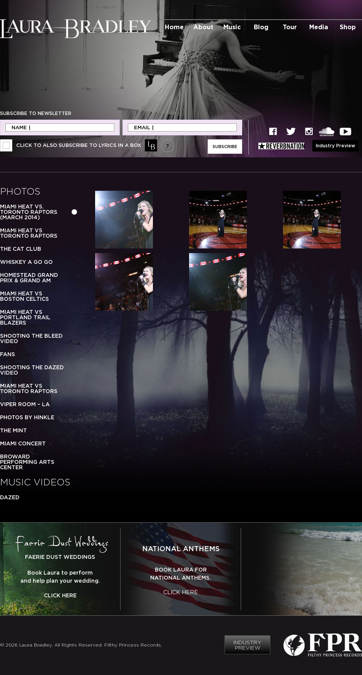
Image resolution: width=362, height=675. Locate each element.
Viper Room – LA (25, 404)
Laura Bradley (75, 28)
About (203, 26)
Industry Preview (335, 145)
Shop (348, 26)
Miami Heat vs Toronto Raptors (28, 233)
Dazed (10, 497)
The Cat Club (20, 249)
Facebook (273, 131)
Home (174, 26)
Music (232, 26)
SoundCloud (326, 131)
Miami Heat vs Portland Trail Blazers (25, 317)
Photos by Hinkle (27, 417)
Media (318, 26)
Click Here (60, 595)
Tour (290, 26)
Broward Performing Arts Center (27, 462)
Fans (7, 354)
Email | (144, 127)
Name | (21, 127)
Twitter (291, 131)
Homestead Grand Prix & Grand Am (29, 277)
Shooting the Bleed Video (31, 338)
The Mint (13, 430)
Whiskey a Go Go (26, 262)
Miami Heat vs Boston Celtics (24, 296)
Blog (261, 26)
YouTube (345, 131)
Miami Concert (23, 443)
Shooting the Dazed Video (32, 370)
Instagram (309, 131)
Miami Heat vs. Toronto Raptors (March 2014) (28, 212)
